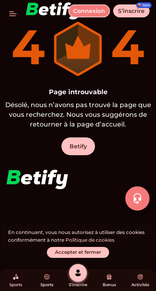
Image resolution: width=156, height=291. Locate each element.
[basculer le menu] (13, 13)
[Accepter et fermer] (78, 252)
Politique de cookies (89, 240)
